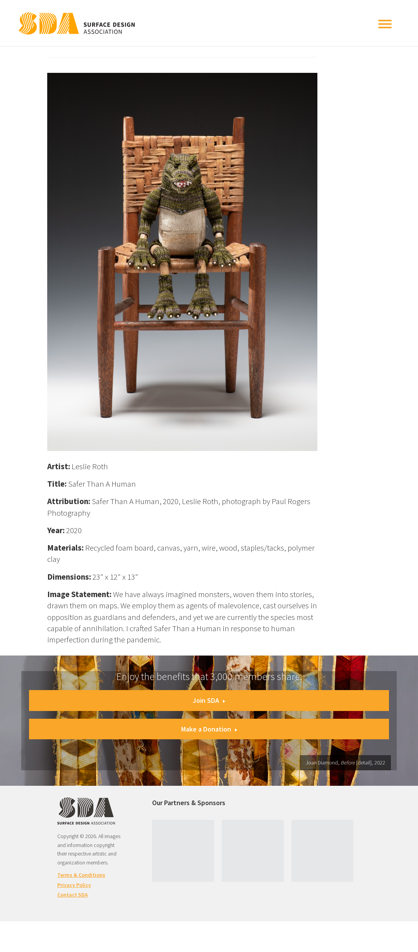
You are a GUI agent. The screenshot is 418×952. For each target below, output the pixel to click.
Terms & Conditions (81, 874)
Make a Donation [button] (209, 729)
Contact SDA (72, 894)
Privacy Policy (74, 884)
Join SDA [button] (209, 700)
